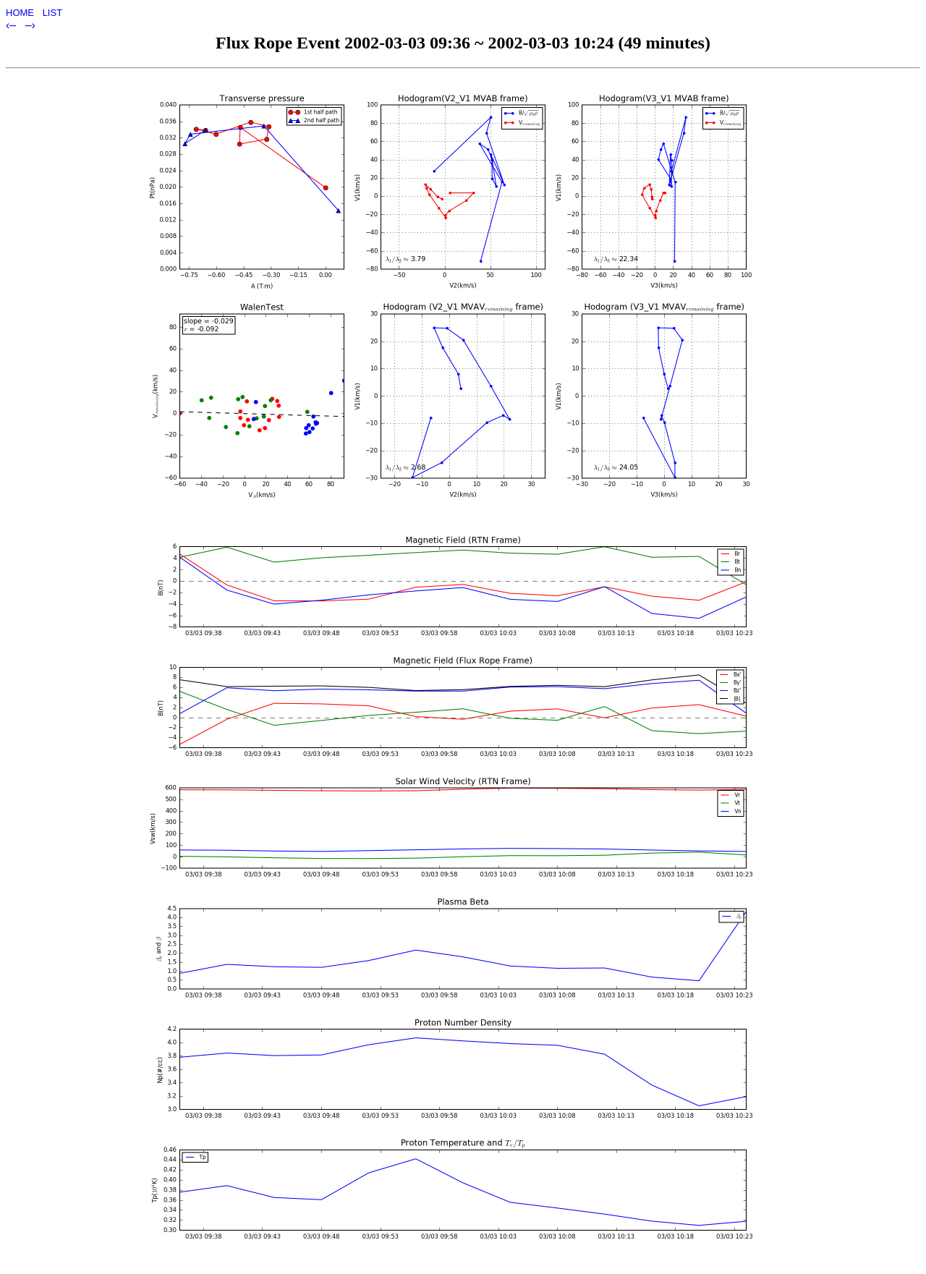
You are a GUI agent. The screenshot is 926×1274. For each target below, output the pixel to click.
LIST (52, 12)
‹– (13, 25)
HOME (21, 12)
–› (30, 25)
